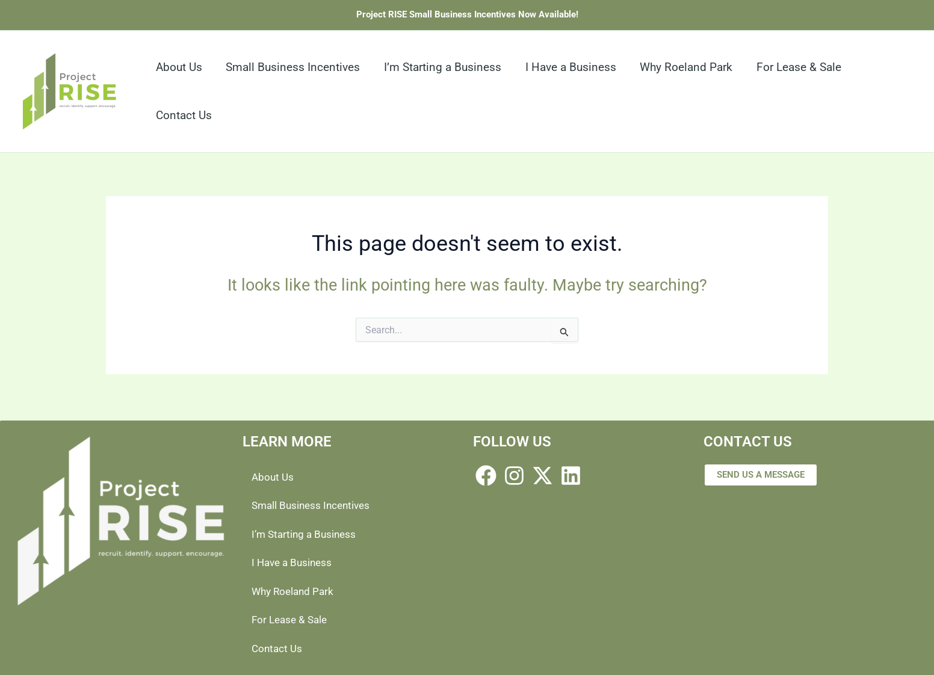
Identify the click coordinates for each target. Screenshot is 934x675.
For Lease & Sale (292, 619)
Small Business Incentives (314, 504)
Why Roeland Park (295, 590)
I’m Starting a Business (306, 532)
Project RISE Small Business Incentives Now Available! (467, 14)
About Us (273, 475)
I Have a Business (294, 561)
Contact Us (278, 648)
